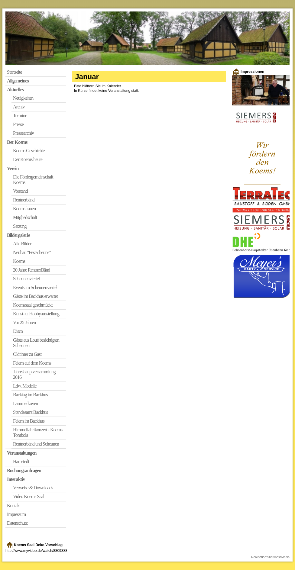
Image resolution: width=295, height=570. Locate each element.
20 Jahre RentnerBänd (31, 269)
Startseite (14, 72)
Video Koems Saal (28, 496)
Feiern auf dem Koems (32, 363)
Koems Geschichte (28, 150)
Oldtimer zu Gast (27, 354)
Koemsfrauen (24, 208)
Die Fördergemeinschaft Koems (33, 179)
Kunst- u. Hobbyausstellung (36, 313)
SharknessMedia (278, 557)
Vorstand (20, 191)
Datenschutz (17, 523)
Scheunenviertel (26, 278)
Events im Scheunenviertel (35, 287)
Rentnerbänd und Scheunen (36, 443)
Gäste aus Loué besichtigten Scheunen (36, 342)
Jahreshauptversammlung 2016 (34, 374)
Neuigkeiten (23, 98)
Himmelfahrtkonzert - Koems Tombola (37, 432)
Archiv (18, 106)
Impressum (16, 514)
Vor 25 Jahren (24, 322)
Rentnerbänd (23, 199)
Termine (20, 115)
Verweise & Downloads (33, 487)
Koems (19, 261)
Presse (18, 124)
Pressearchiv (23, 133)
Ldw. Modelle (25, 385)
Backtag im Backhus (30, 394)
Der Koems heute (27, 159)
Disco (18, 331)
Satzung (20, 226)
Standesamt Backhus (30, 412)
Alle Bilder (22, 243)
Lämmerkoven (25, 403)
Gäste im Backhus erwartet (35, 296)
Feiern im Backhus (28, 420)
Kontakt (14, 505)
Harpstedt (21, 461)
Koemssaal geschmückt (33, 305)
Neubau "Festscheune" (32, 252)
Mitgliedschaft (25, 217)
